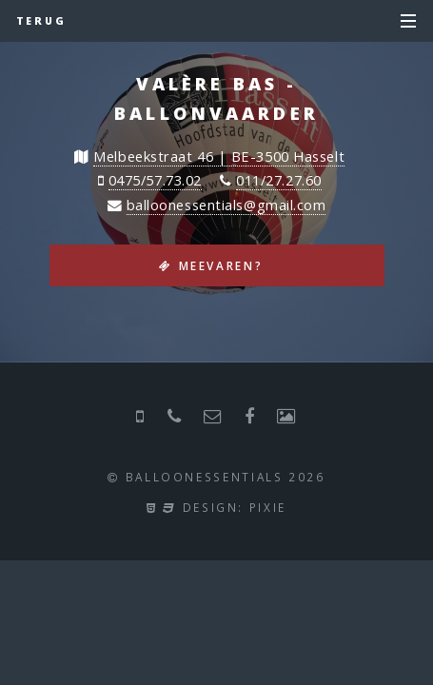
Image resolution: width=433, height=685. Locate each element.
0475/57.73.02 (155, 179)
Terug (42, 21)
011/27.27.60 (279, 179)
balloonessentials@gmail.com (226, 204)
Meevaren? (221, 265)
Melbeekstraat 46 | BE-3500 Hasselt (218, 156)
